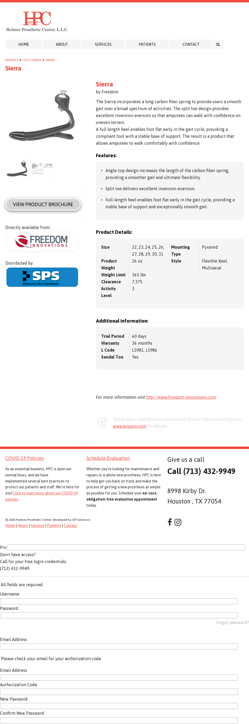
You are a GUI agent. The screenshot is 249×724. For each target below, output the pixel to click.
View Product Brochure (43, 204)
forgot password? (232, 622)
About (62, 44)
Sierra (50, 60)
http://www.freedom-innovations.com (181, 397)
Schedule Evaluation (108, 458)
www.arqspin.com (129, 426)
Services (103, 44)
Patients (147, 44)
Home (23, 44)
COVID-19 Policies (24, 458)
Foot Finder (31, 60)
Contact (191, 44)
